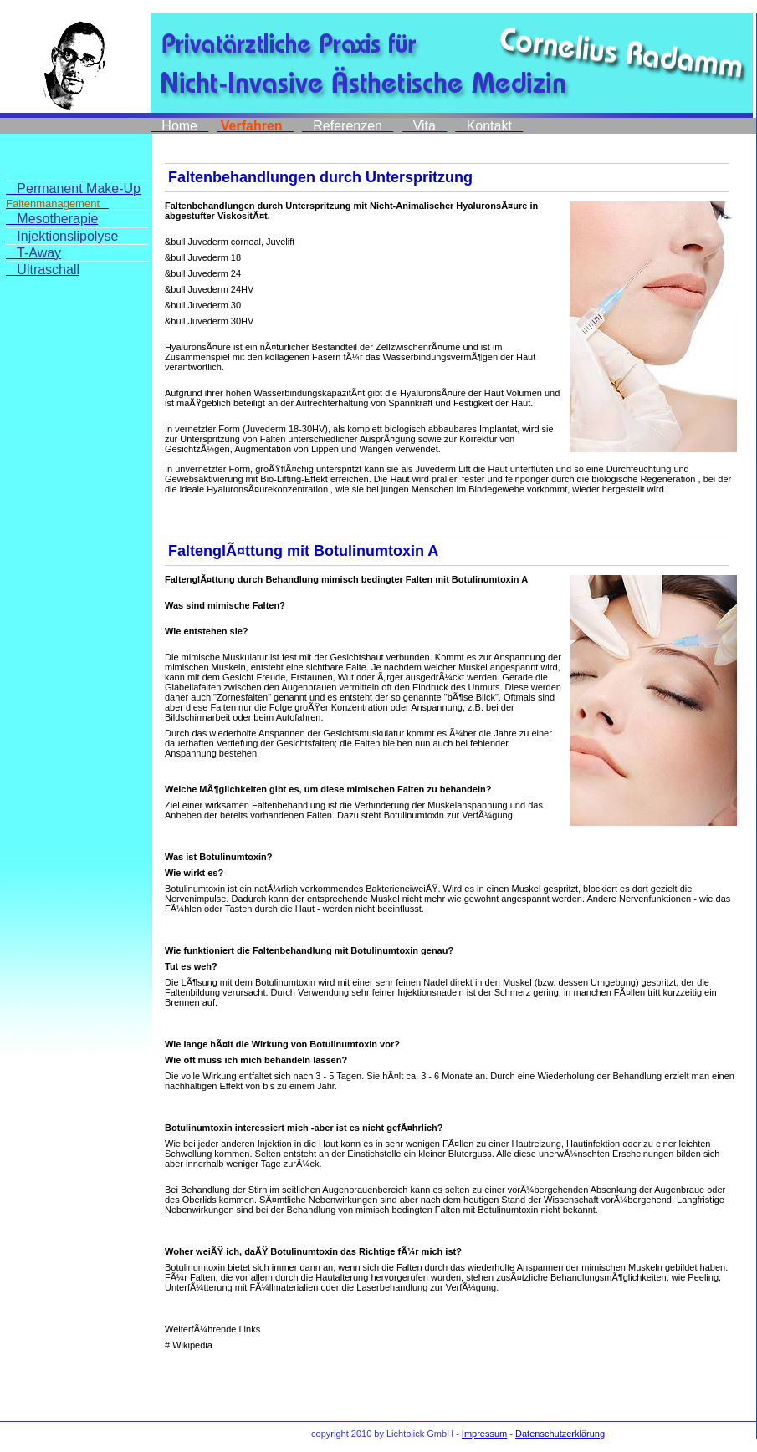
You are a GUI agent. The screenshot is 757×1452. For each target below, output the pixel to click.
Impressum (484, 1434)
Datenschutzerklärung (560, 1434)
